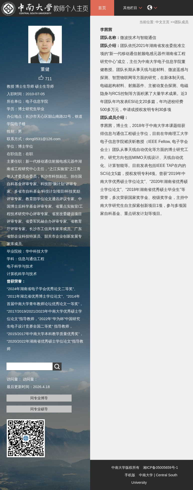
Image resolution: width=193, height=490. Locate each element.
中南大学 (146, 475)
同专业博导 (39, 398)
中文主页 (162, 22)
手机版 (130, 475)
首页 (102, 8)
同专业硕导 (39, 409)
